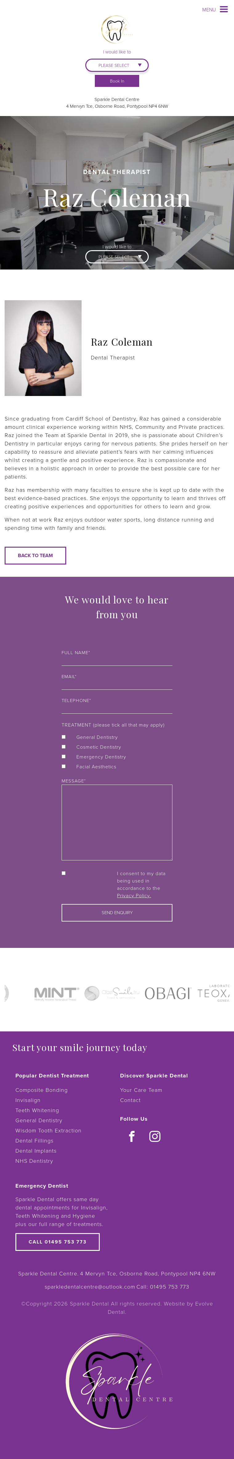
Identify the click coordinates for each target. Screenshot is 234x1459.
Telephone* (117, 704)
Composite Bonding (41, 1089)
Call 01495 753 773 (58, 1241)
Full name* (117, 656)
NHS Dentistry (34, 1160)
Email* (117, 680)
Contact (130, 1100)
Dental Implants (36, 1150)
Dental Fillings (34, 1140)
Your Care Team (141, 1089)
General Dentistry (39, 1120)
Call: (162, 1286)
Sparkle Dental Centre (117, 99)
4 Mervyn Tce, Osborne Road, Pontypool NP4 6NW (117, 106)
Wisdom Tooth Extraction (48, 1130)
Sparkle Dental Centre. (48, 1273)
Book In (117, 81)
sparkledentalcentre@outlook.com (90, 1286)
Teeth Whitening (37, 1110)
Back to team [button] (35, 555)
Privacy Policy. (134, 895)
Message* (117, 820)
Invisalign (28, 1100)
